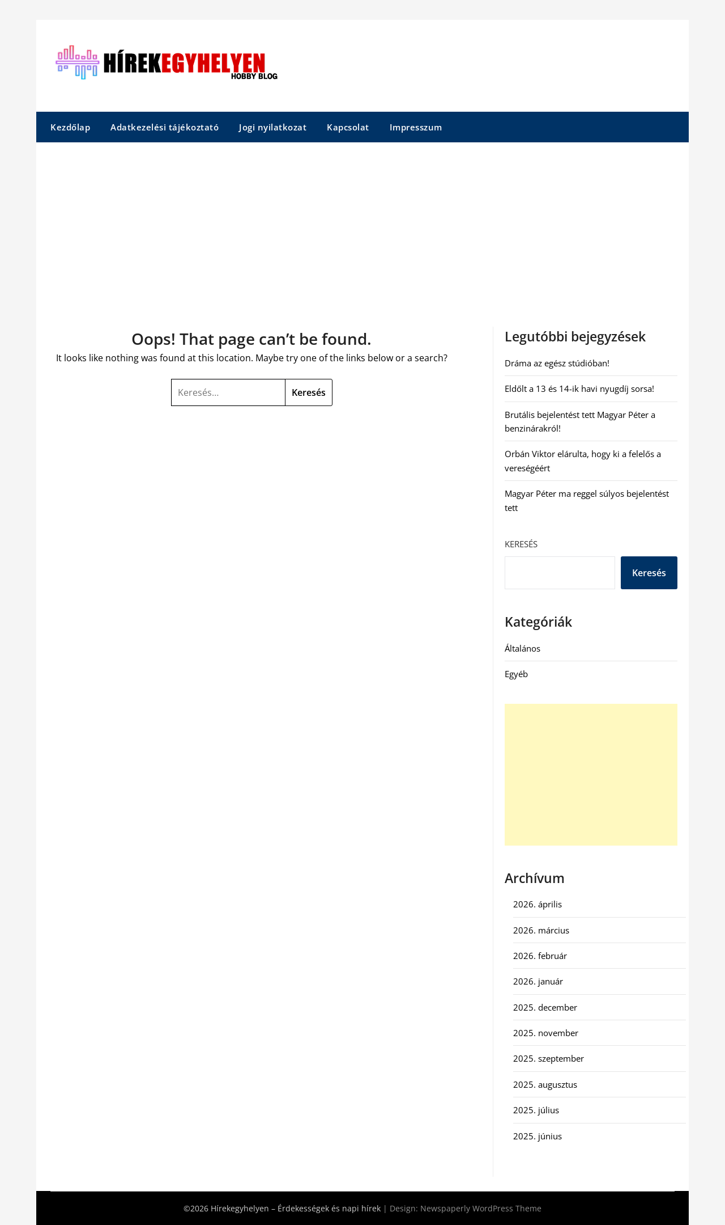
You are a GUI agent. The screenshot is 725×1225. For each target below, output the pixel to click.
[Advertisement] (362, 227)
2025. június (537, 1136)
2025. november (545, 1032)
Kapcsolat (348, 127)
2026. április (537, 904)
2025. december (545, 1007)
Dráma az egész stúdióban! (557, 363)
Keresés (521, 544)
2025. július (536, 1110)
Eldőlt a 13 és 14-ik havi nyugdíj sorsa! (579, 388)
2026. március (541, 930)
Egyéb (516, 673)
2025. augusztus (545, 1084)
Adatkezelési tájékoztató (164, 127)
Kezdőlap (70, 127)
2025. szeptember (548, 1058)
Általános (522, 648)
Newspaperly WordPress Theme (480, 1208)
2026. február (540, 955)
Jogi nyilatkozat (272, 127)
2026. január (538, 981)
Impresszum (416, 127)
